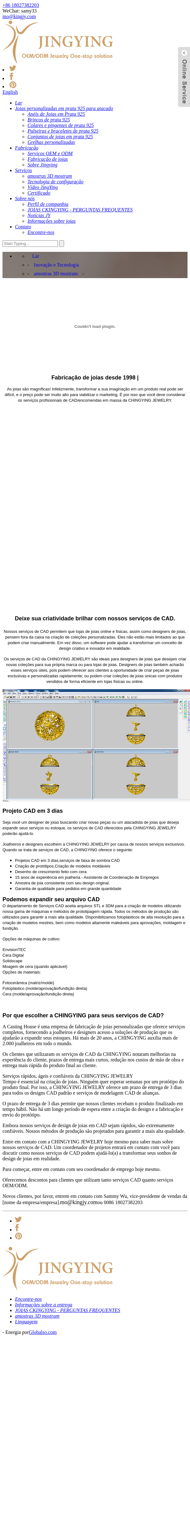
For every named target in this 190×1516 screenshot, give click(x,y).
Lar (35, 256)
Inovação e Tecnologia (56, 264)
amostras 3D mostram (56, 273)
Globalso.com (43, 1332)
